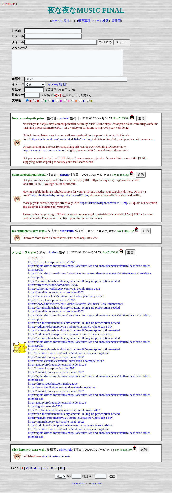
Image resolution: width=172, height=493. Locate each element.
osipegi (64, 179)
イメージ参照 (57, 89)
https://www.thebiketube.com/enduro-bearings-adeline (61, 392)
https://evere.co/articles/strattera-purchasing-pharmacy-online (66, 301)
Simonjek (65, 454)
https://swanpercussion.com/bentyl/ (44, 155)
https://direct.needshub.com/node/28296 (53, 289)
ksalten (53, 257)
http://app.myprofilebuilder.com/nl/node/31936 (57, 369)
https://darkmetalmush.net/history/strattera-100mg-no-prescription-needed (74, 286)
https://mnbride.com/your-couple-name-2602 (56, 297)
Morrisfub (67, 236)
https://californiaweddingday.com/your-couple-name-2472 (64, 293)
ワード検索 (101, 21)
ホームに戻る (60, 21)
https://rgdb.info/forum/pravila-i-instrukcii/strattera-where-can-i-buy (70, 331)
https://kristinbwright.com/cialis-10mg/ (104, 208)
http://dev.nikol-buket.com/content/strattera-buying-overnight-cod (68, 358)
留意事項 (84, 21)
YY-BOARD (78, 488)
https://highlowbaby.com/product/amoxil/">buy (60, 200)
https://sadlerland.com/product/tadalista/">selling (61, 144)
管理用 (116, 21)
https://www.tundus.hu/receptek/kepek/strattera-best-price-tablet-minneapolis (75, 308)
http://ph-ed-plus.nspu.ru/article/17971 (52, 267)
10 (61, 473)
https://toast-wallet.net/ (56, 461)
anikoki (64, 123)
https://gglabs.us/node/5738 (45, 411)
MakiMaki (96, 488)
